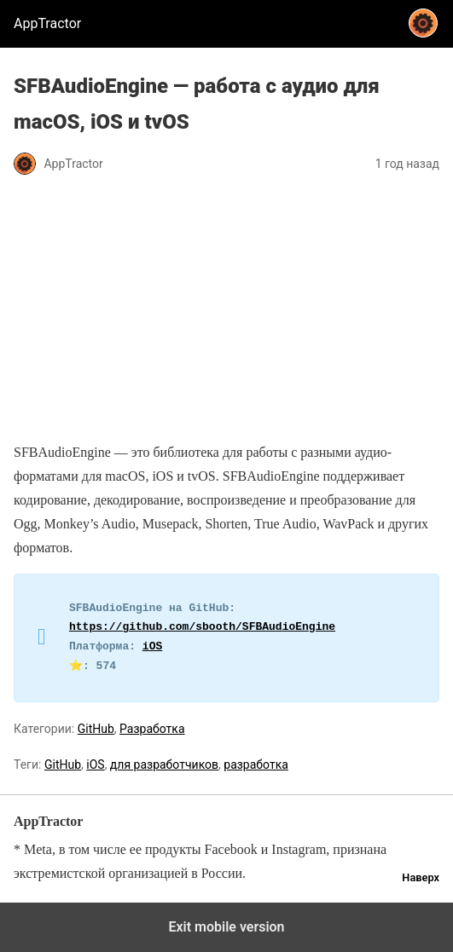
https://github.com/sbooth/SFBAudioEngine (202, 627)
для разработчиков (164, 764)
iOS (152, 647)
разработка (256, 764)
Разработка (151, 729)
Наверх (420, 877)
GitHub (96, 729)
